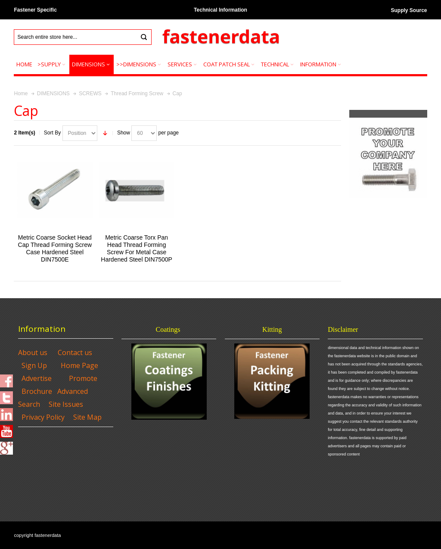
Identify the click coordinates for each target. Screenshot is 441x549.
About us (32, 352)
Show (123, 133)
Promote (83, 378)
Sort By (52, 133)
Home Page (79, 365)
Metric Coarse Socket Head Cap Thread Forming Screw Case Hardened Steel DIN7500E (55, 248)
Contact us (75, 352)
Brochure (37, 391)
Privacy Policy (43, 417)
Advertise (37, 378)
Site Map (87, 417)
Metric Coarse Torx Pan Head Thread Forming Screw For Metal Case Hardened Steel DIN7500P (136, 248)
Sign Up (34, 365)
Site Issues (66, 404)
